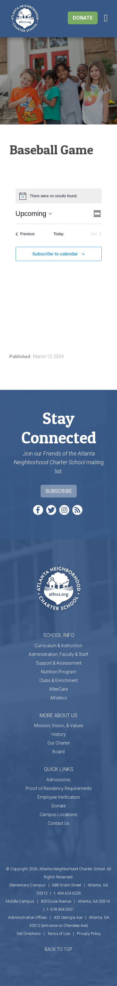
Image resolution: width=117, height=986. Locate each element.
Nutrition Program (58, 671)
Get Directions (29, 933)
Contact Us (59, 823)
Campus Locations (58, 814)
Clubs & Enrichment (58, 680)
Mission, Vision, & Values (58, 725)
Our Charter (58, 743)
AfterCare (58, 689)
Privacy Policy (89, 933)
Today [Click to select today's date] (58, 234)
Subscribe (59, 491)
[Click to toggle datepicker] (34, 213)
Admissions (58, 779)
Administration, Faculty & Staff (58, 654)
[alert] (59, 196)
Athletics (58, 697)
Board (58, 751)
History (58, 734)
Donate (83, 18)
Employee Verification (58, 797)
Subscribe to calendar (55, 253)
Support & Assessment (58, 663)
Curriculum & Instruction (58, 645)
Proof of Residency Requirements (59, 788)
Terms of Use (58, 933)
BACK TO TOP (58, 949)
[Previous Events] (25, 234)
